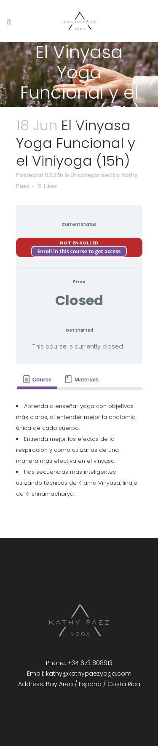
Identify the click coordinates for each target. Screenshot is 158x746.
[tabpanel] (79, 450)
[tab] (37, 379)
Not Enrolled (79, 242)
